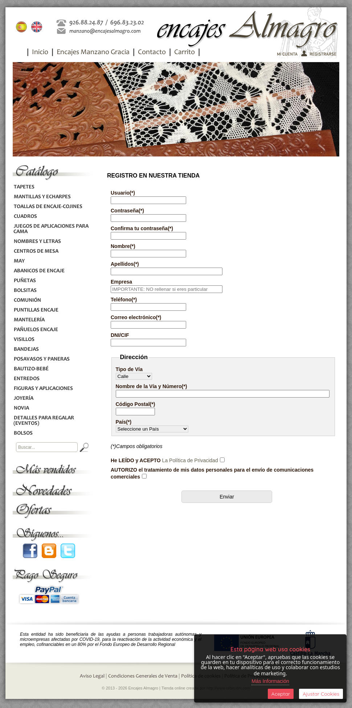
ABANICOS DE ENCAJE (39, 271)
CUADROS (25, 216)
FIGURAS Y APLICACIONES (43, 388)
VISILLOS (23, 339)
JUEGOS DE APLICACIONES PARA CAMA (51, 229)
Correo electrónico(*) (136, 317)
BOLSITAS (25, 290)
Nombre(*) (123, 246)
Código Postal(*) (135, 404)
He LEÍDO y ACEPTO (164, 460)
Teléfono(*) (124, 299)
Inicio (40, 52)
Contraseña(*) (127, 210)
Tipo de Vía (129, 369)
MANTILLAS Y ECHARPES (42, 197)
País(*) (124, 422)
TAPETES (23, 187)
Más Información (270, 681)
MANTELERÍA (29, 320)
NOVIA (21, 408)
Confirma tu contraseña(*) (142, 228)
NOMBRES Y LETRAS (37, 241)
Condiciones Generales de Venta (142, 676)
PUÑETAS (24, 281)
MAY (19, 261)
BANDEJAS (26, 349)
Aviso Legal (92, 676)
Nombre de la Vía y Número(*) (151, 386)
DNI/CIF (120, 335)
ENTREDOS (26, 379)
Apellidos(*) (125, 264)
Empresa (121, 282)
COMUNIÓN (27, 300)
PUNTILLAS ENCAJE (35, 310)
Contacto (152, 52)
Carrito (184, 52)
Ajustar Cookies (321, 694)
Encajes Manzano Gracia (93, 52)
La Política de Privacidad (190, 460)
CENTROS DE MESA (35, 251)
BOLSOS (23, 433)
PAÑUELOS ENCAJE (35, 330)
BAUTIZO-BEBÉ (31, 369)
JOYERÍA (23, 398)
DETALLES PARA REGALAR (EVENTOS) (43, 420)
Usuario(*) (123, 193)
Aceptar (280, 694)
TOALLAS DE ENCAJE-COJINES (47, 206)
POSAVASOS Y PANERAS (41, 359)
